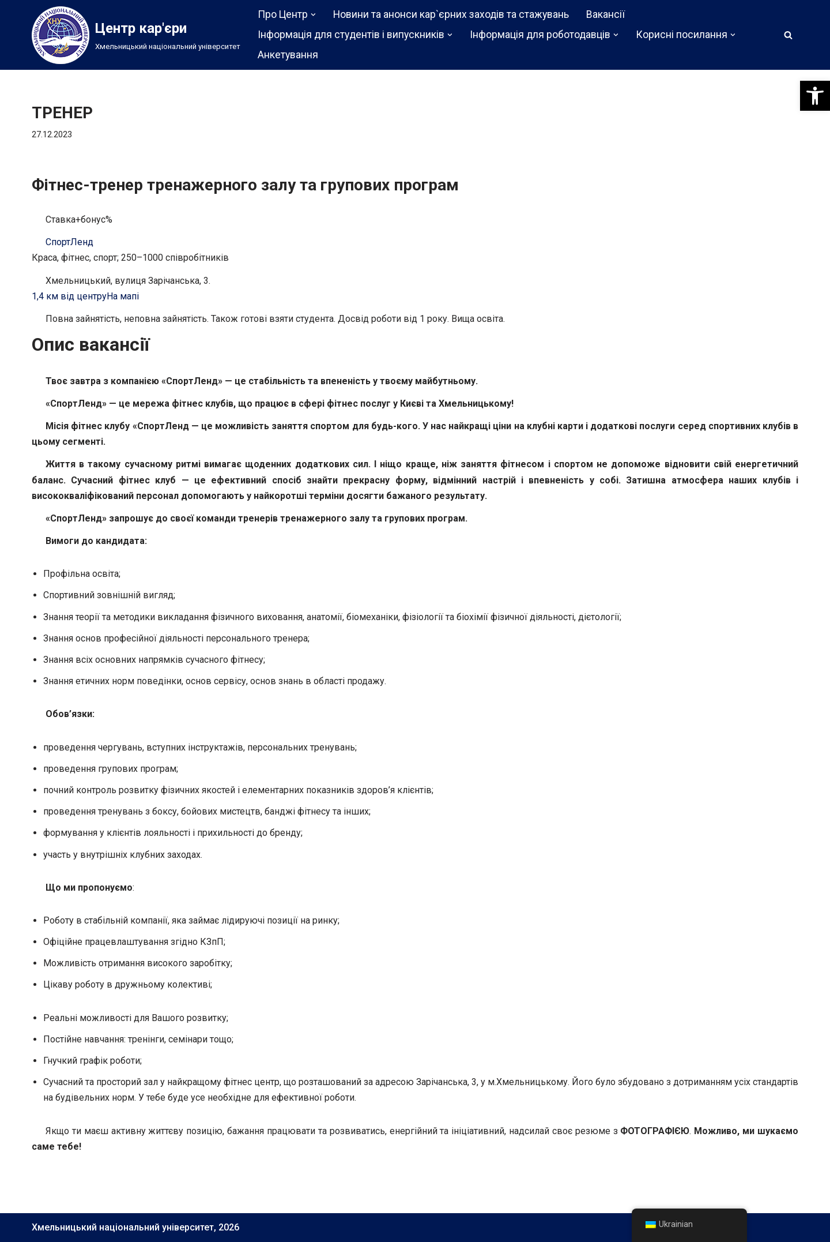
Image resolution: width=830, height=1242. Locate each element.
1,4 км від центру (69, 296)
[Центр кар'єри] (136, 35)
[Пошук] (788, 35)
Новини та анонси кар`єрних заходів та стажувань (451, 14)
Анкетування (288, 55)
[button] (815, 96)
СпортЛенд (69, 242)
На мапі (123, 296)
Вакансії (605, 14)
